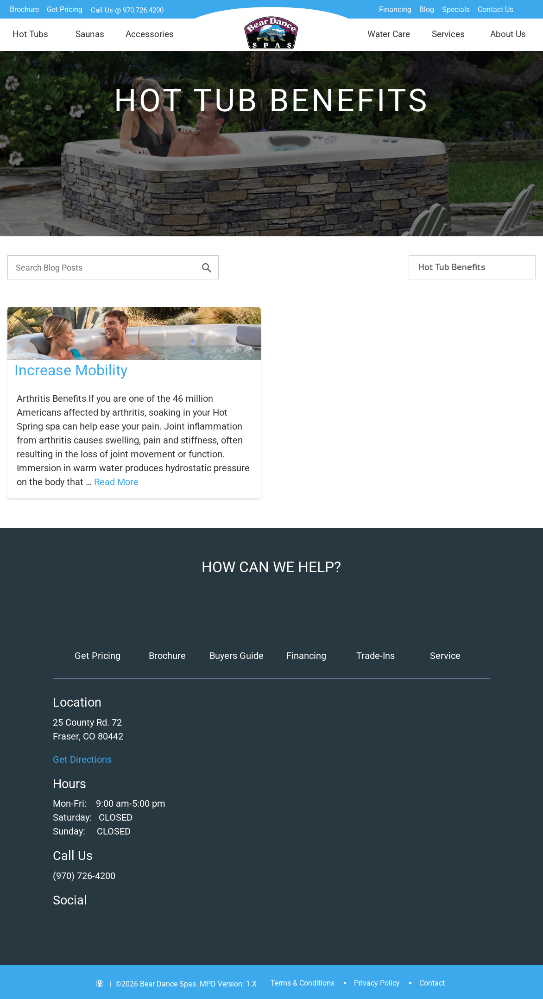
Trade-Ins (375, 655)
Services (448, 34)
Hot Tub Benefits (452, 267)
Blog (426, 9)
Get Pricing (64, 9)
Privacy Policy (377, 983)
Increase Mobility (70, 370)
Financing (395, 9)
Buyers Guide (236, 655)
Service (445, 655)
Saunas (90, 34)
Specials (456, 9)
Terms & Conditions (303, 983)
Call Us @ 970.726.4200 (127, 10)
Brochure (24, 9)
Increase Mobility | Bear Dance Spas (271, 33)
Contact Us (495, 9)
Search (527, 9)
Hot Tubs (30, 34)
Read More (116, 481)
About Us (508, 34)
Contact (432, 983)
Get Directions (82, 759)
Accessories (150, 34)
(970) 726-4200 (84, 875)
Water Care (388, 34)
